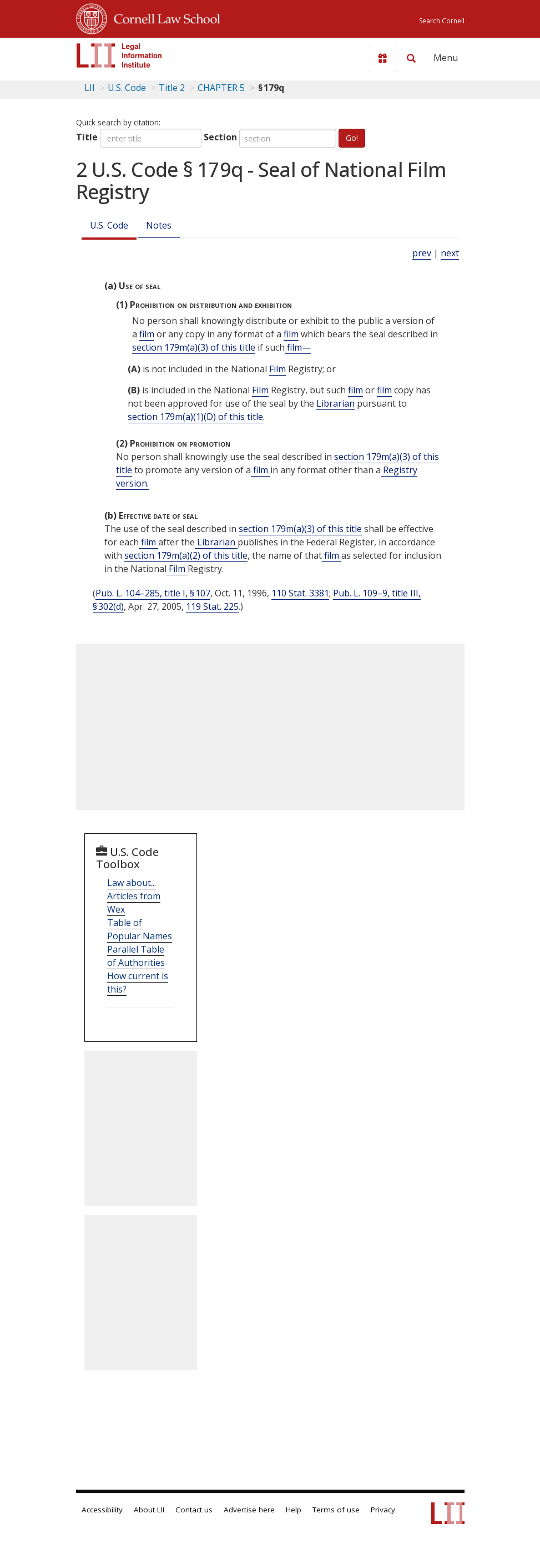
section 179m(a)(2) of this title (186, 555)
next (450, 253)
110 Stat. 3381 (300, 593)
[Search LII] (411, 58)
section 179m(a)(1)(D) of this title (195, 417)
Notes (158, 225)
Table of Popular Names (139, 929)
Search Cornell (442, 21)
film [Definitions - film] (146, 334)
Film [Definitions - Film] (277, 369)
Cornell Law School (163, 17)
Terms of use (336, 1510)
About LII (149, 1510)
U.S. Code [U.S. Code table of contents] (127, 88)
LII (89, 88)
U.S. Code (109, 225)
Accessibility (102, 1510)
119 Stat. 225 (212, 606)
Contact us (194, 1510)
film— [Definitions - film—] (298, 347)
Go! (352, 138)
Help (293, 1510)
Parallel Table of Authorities (136, 956)
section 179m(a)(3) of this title (193, 347)
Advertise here (249, 1510)
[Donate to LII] (382, 58)
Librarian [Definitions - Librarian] (335, 403)
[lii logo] (119, 55)
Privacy (383, 1510)
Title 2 (172, 88)
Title (87, 137)
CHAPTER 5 (221, 88)
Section (220, 137)
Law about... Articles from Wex (133, 896)
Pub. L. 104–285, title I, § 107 (152, 593)
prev (421, 253)
